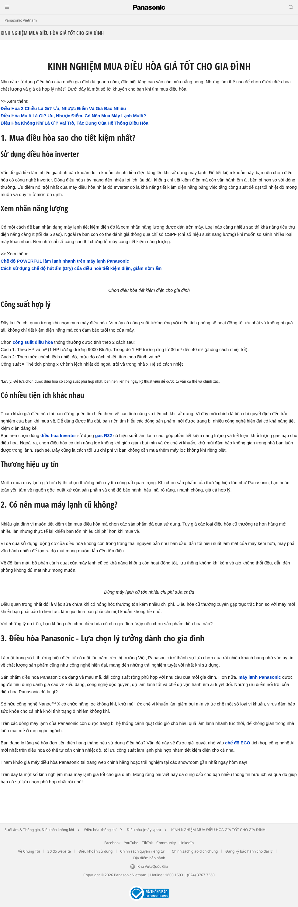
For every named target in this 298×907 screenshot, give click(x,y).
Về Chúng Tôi (29, 851)
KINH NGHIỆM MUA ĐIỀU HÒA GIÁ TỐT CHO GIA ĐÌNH (218, 829)
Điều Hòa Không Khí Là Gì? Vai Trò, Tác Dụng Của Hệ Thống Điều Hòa (74, 123)
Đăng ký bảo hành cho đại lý (248, 851)
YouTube (131, 842)
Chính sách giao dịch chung (195, 851)
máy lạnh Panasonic (259, 677)
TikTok (147, 842)
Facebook (112, 842)
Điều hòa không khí (100, 829)
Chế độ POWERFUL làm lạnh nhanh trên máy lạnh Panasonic (65, 261)
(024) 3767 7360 (201, 875)
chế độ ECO (237, 742)
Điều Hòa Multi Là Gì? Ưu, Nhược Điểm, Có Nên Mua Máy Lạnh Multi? (73, 115)
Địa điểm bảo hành (149, 857)
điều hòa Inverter (58, 435)
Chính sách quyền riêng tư (142, 851)
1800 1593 (174, 875)
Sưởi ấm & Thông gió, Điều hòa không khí (39, 829)
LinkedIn (186, 842)
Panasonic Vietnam (21, 20)
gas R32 (103, 435)
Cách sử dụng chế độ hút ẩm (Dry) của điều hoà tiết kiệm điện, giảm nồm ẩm (81, 268)
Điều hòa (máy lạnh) (144, 829)
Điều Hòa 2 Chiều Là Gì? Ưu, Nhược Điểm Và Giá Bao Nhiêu (63, 108)
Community (166, 842)
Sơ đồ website (59, 851)
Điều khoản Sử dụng (95, 851)
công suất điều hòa (33, 342)
